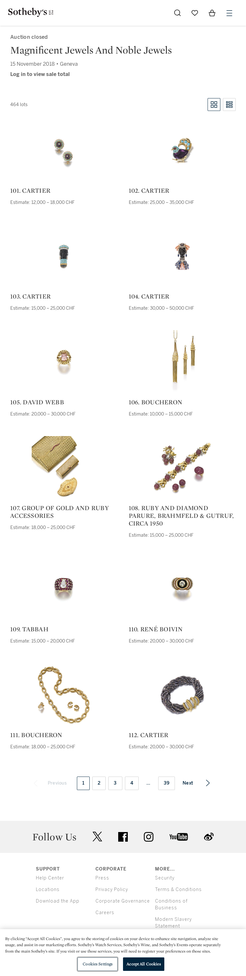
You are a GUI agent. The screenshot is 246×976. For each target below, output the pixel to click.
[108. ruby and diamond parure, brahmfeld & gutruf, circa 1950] (182, 468)
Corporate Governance (122, 901)
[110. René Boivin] (182, 589)
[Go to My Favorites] (195, 12)
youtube (178, 837)
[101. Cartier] (64, 151)
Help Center (50, 878)
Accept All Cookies (143, 964)
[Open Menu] (229, 13)
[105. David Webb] (64, 362)
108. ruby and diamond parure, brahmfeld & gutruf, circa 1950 (181, 515)
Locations (48, 889)
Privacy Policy (111, 889)
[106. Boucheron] (182, 362)
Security (165, 878)
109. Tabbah (29, 629)
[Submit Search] (177, 13)
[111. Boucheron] (64, 695)
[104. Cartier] (182, 256)
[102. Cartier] (182, 151)
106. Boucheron (156, 402)
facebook (123, 837)
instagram (148, 837)
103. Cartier (30, 296)
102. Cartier (149, 190)
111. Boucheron (36, 735)
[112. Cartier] (182, 695)
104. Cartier (149, 296)
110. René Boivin (156, 629)
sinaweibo (209, 837)
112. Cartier (148, 735)
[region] (123, 952)
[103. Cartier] (64, 256)
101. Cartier (30, 190)
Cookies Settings (97, 964)
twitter (97, 837)
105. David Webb (37, 402)
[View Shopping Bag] (212, 12)
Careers (104, 912)
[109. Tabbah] (64, 589)
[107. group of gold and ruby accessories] (64, 468)
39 (167, 783)
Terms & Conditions (178, 889)
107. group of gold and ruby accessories (59, 511)
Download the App (57, 901)
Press (102, 878)
